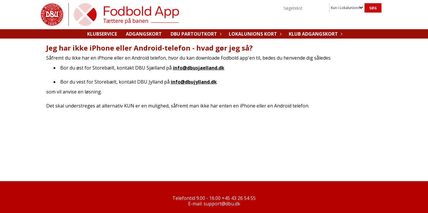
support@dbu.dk (222, 203)
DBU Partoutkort (195, 34)
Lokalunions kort (254, 34)
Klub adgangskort (315, 34)
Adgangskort (144, 34)
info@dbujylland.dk (194, 82)
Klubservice (102, 34)
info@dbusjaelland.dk (198, 68)
